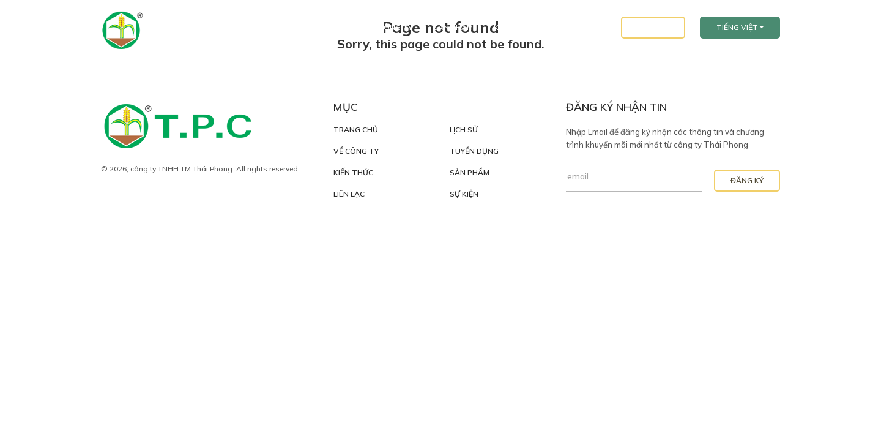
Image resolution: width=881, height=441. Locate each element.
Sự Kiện (464, 194)
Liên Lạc (653, 27)
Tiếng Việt (737, 27)
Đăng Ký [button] (747, 180)
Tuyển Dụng (578, 27)
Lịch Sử (464, 130)
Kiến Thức (513, 27)
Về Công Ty (389, 27)
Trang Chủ (324, 27)
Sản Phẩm (453, 27)
